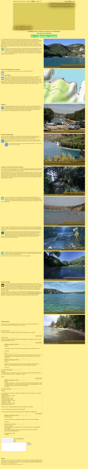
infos (66, 1)
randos (28, 1)
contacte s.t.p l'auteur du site (36, 461)
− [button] (45, 73)
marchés (16, 1)
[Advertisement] (21, 58)
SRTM (65, 102)
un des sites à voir (22, 28)
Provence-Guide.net (69, 102)
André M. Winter (9, 344)
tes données (20, 438)
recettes (22, 1)
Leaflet (53, 102)
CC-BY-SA (82, 102)
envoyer (29, 444)
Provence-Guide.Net (61, 4)
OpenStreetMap (60, 102)
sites (33, 1)
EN (74, 1)
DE (71, 1)
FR (69, 1)
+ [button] (45, 71)
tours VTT (38, 1)
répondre (39, 336)
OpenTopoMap (77, 102)
